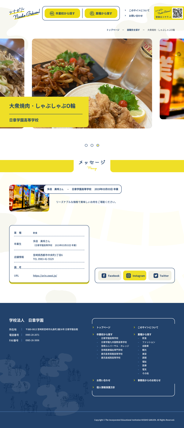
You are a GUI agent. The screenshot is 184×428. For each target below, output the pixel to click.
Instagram (139, 275)
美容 (144, 353)
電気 (144, 369)
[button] (86, 145)
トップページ (113, 29)
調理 (144, 357)
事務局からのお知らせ (149, 380)
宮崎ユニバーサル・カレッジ (115, 345)
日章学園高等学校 (109, 338)
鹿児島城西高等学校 (110, 357)
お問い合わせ (136, 15)
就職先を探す (133, 29)
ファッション (148, 341)
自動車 (145, 345)
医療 (144, 365)
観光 (144, 349)
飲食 (144, 338)
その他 (145, 373)
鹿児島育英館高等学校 (112, 353)
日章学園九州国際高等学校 (114, 341)
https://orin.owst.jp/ (45, 275)
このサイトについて (139, 10)
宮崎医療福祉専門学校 (112, 349)
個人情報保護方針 (106, 387)
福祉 (144, 361)
